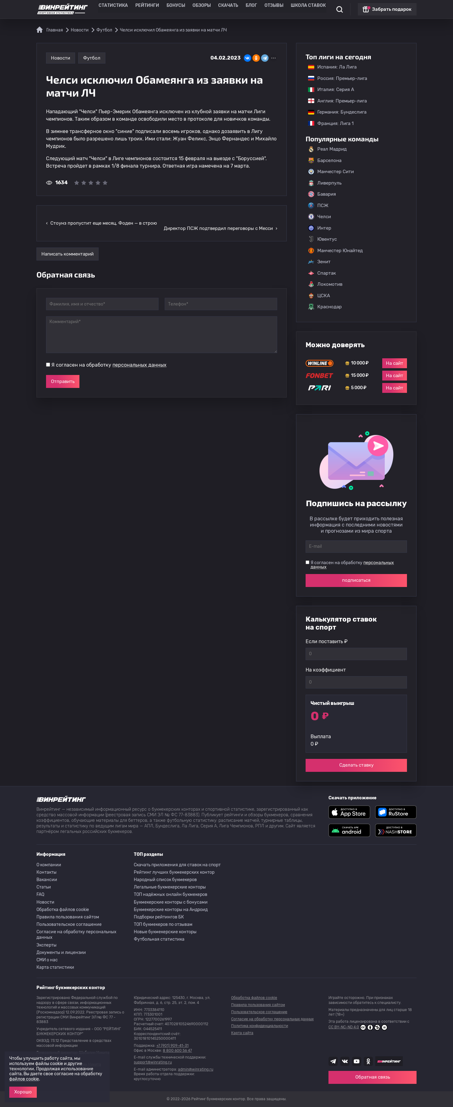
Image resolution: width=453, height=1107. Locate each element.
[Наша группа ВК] (344, 1061)
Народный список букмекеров (165, 879)
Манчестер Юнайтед (335, 251)
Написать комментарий (67, 244)
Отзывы (266, 9)
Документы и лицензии (61, 952)
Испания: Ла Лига (332, 67)
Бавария (322, 194)
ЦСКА (319, 296)
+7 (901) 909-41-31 (172, 1045)
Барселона (324, 160)
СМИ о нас (47, 960)
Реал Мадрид (327, 149)
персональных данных (139, 355)
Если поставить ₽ (327, 641)
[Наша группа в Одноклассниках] (368, 1061)
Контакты (46, 872)
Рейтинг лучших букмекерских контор (174, 872)
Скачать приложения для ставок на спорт (177, 865)
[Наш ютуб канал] (356, 1061)
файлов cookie (24, 1079)
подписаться (356, 580)
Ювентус (322, 239)
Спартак (322, 273)
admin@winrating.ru (195, 1069)
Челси (319, 217)
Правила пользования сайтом (67, 917)
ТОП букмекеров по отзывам (163, 924)
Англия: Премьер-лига (334, 101)
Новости (60, 58)
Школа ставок (296, 9)
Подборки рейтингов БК (159, 917)
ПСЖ (318, 205)
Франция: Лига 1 (327, 123)
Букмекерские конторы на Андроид (171, 909)
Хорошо (23, 1092)
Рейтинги (153, 9)
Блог (246, 9)
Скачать (225, 9)
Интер (319, 228)
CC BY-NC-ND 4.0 (357, 1027)
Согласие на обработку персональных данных (76, 934)
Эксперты (46, 945)
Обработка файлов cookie (62, 909)
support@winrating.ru (153, 1062)
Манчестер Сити (331, 172)
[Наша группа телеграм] (333, 1061)
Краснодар (325, 307)
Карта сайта (242, 1033)
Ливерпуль (324, 183)
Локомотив (325, 284)
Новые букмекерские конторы (165, 931)
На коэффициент (326, 670)
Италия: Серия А (328, 89)
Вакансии (46, 879)
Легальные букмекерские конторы (170, 887)
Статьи (43, 887)
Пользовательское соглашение (69, 924)
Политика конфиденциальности (259, 1026)
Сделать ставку (356, 765)
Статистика (123, 9)
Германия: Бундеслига (334, 112)
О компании (48, 865)
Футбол (91, 58)
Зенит (319, 262)
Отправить (62, 371)
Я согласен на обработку (109, 355)
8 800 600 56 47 (177, 1050)
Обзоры (201, 9)
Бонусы (178, 9)
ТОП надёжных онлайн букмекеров (170, 894)
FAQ (40, 894)
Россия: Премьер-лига (334, 78)
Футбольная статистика (159, 939)
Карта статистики (55, 967)
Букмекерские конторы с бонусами (171, 902)
